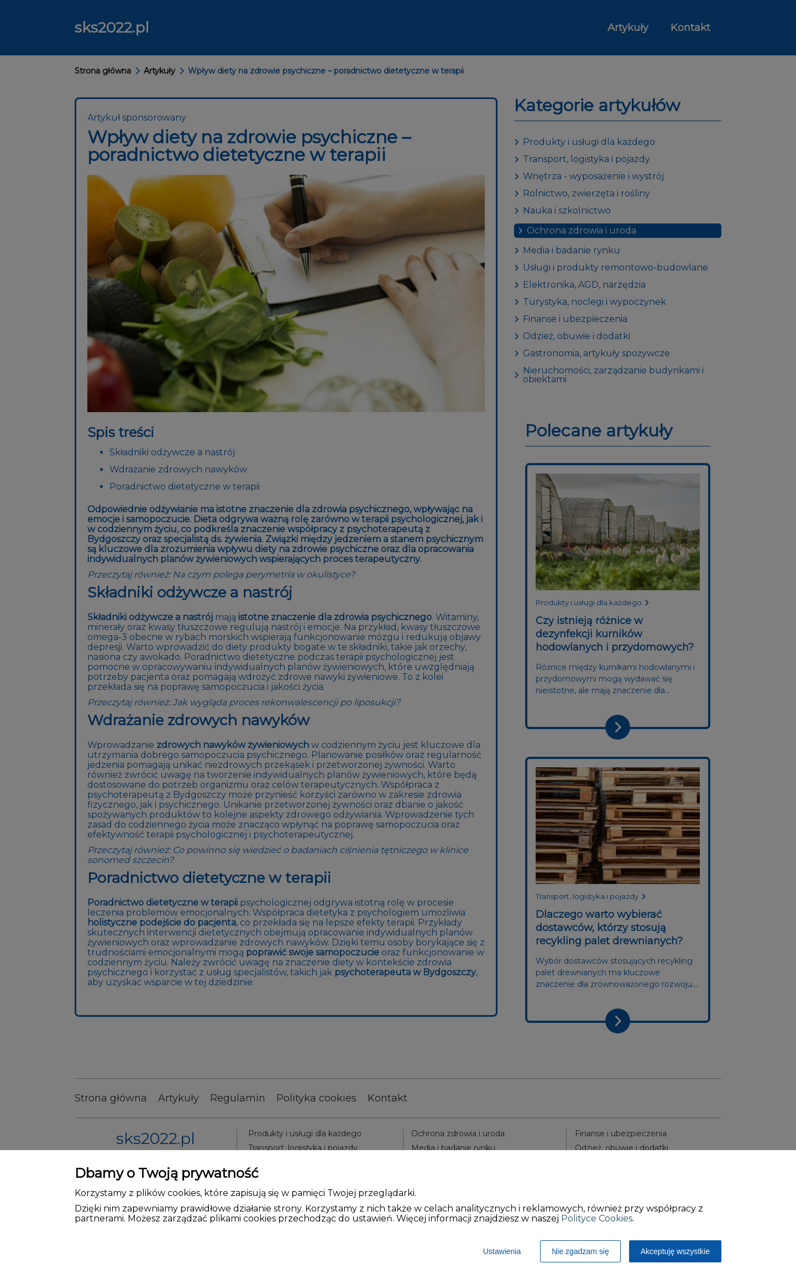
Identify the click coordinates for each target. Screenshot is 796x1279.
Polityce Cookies (596, 1218)
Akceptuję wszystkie (675, 1251)
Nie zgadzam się (580, 1251)
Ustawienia (502, 1251)
